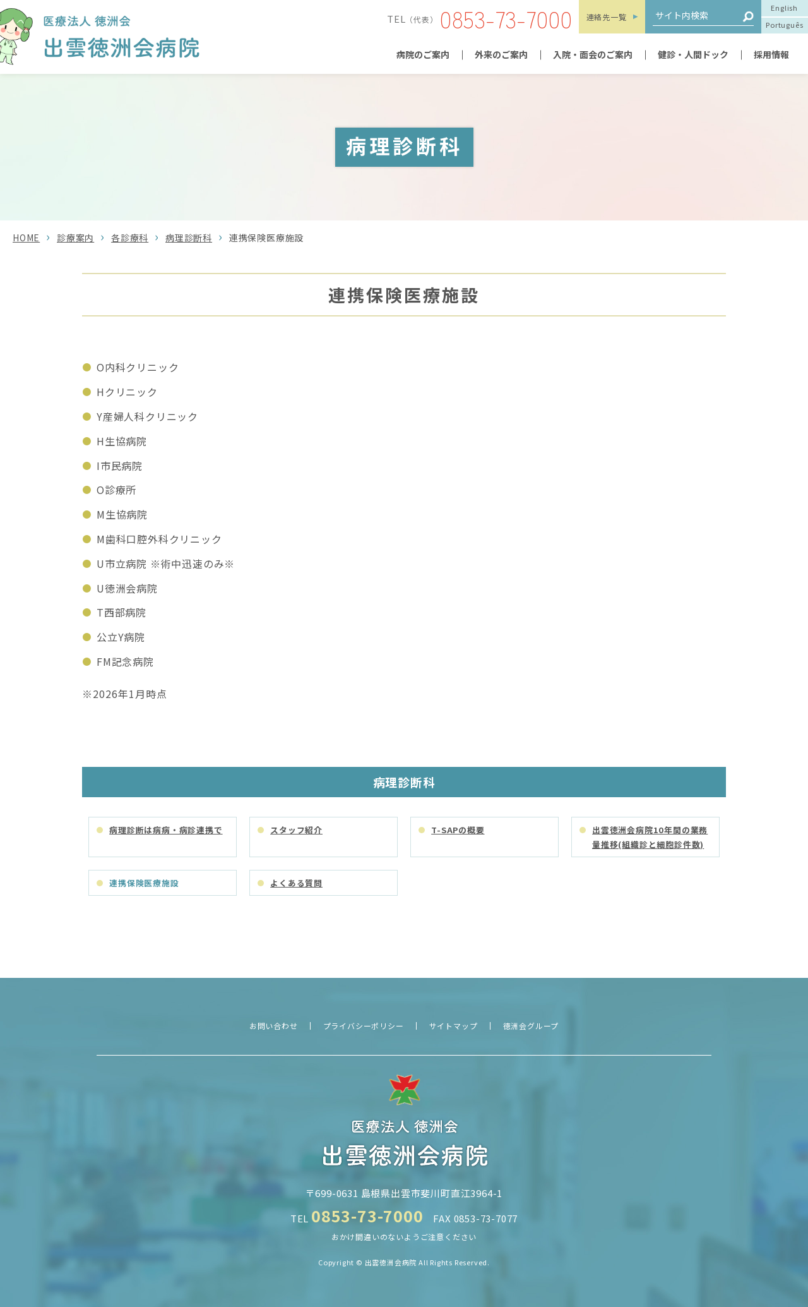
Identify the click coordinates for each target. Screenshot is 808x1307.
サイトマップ (453, 1025)
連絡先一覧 (606, 16)
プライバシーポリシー (363, 1025)
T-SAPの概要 (457, 830)
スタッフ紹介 (296, 830)
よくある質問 (296, 883)
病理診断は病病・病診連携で (165, 830)
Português (784, 25)
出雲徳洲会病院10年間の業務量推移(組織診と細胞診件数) (650, 837)
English (784, 8)
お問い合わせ (273, 1025)
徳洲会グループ (531, 1025)
